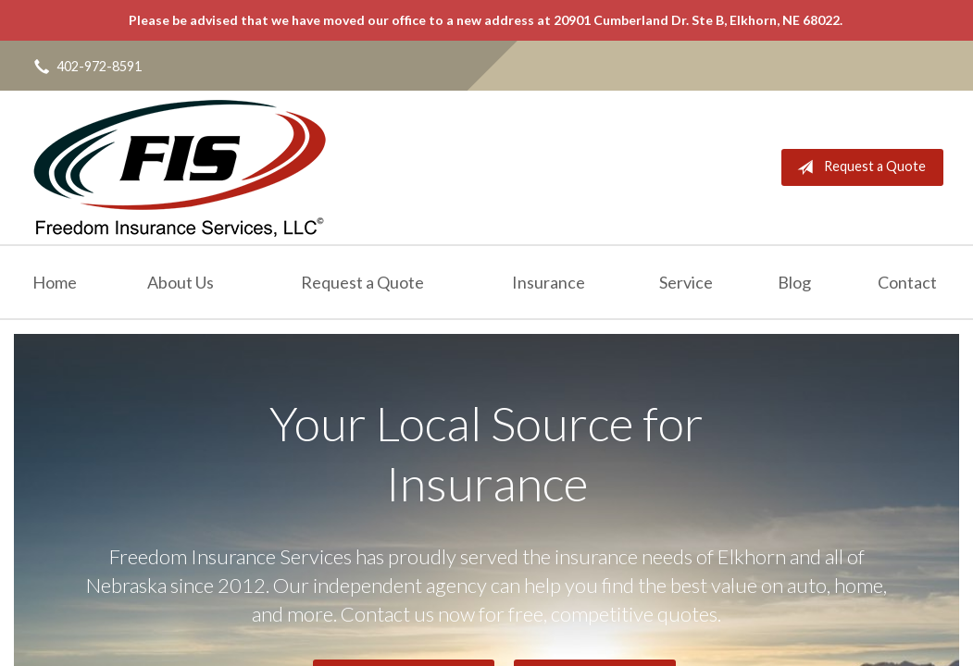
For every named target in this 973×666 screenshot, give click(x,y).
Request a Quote (858, 167)
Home (54, 282)
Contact (907, 282)
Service (686, 282)
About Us (180, 282)
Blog (794, 282)
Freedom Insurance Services (179, 167)
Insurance (548, 282)
